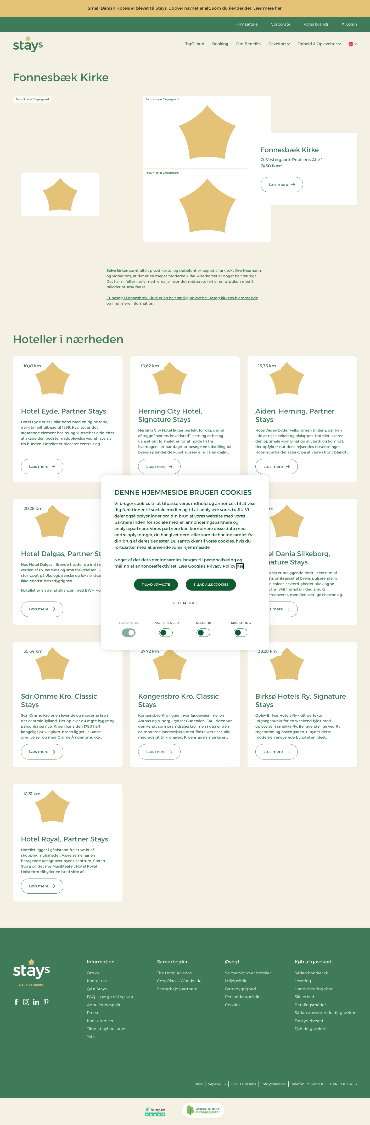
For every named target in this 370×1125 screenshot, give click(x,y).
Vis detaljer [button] (185, 603)
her (240, 566)
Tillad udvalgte (156, 584)
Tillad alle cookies (211, 584)
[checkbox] (129, 629)
